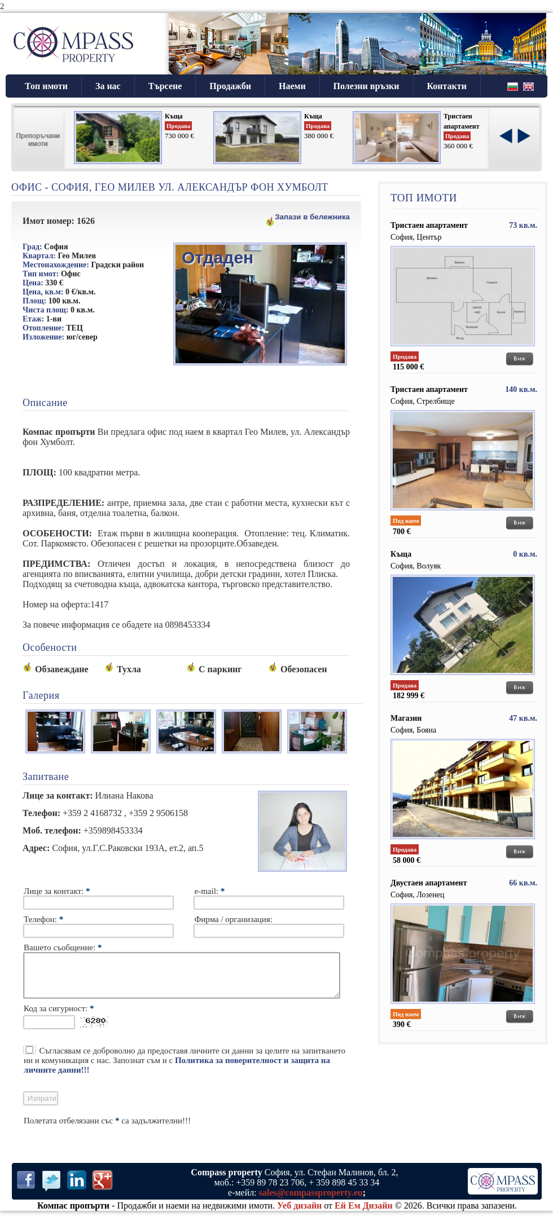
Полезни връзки (366, 86)
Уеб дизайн (299, 1214)
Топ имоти (46, 86)
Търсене (165, 86)
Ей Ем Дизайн (364, 1214)
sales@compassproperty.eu (311, 1201)
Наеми (292, 86)
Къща (174, 116)
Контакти (447, 86)
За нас (108, 86)
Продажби (230, 86)
